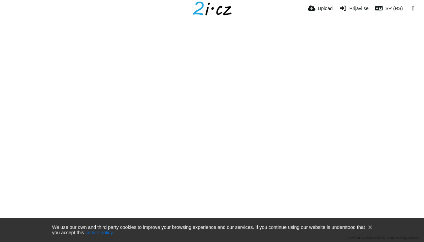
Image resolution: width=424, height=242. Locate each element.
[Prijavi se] (354, 8)
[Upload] (320, 8)
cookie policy (99, 232)
